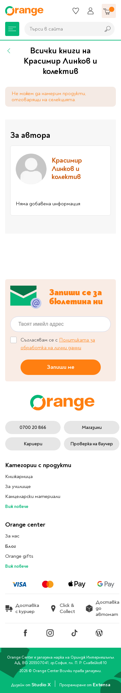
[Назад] (9, 51)
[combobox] (60, 29)
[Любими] (75, 10)
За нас (12, 536)
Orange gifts (19, 556)
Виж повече (16, 506)
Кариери (33, 444)
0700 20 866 (33, 427)
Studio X (41, 684)
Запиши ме (60, 366)
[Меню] (12, 29)
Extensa (101, 684)
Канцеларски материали (32, 496)
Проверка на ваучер (91, 444)
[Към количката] (109, 11)
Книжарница (19, 476)
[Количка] (109, 11)
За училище (18, 486)
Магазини (92, 427)
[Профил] (90, 10)
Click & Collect (62, 608)
